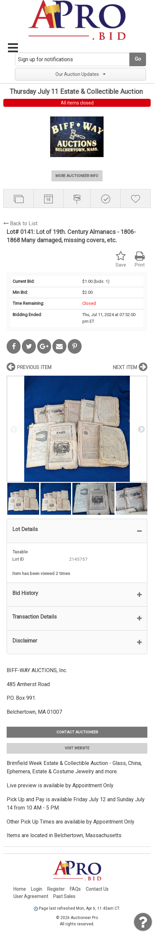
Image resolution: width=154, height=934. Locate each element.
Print (140, 259)
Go (138, 59)
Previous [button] (13, 429)
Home (19, 889)
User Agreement (30, 896)
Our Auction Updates (80, 74)
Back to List (20, 223)
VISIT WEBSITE (77, 748)
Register (56, 889)
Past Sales (64, 896)
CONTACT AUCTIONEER (77, 732)
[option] (77, 429)
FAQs (75, 889)
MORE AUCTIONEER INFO (76, 176)
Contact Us (97, 889)
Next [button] (140, 429)
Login (36, 889)
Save (121, 259)
